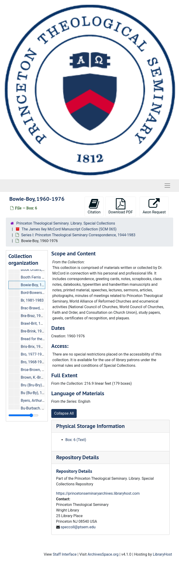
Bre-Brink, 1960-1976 (38, 331)
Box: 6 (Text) (75, 440)
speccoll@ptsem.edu (78, 527)
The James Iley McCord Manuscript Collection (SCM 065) (69, 229)
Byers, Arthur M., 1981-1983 (44, 400)
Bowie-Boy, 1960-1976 (39, 285)
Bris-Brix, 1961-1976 (37, 346)
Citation (94, 206)
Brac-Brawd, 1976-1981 (40, 308)
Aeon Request (154, 206)
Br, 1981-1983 (32, 300)
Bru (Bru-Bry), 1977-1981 (41, 385)
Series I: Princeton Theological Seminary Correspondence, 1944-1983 (78, 235)
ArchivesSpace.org (103, 554)
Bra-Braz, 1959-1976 (37, 316)
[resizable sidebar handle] (23, 415)
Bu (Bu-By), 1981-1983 (39, 393)
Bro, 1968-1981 (33, 362)
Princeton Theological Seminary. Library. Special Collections (65, 223)
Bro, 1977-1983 (33, 354)
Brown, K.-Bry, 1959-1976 (41, 377)
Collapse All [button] (64, 413)
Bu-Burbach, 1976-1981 (40, 408)
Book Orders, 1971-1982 (41, 269)
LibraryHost (162, 554)
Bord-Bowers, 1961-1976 (41, 292)
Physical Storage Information (90, 426)
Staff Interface (64, 554)
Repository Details (77, 457)
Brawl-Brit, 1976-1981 (38, 323)
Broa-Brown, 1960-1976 (40, 369)
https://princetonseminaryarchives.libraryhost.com (98, 493)
